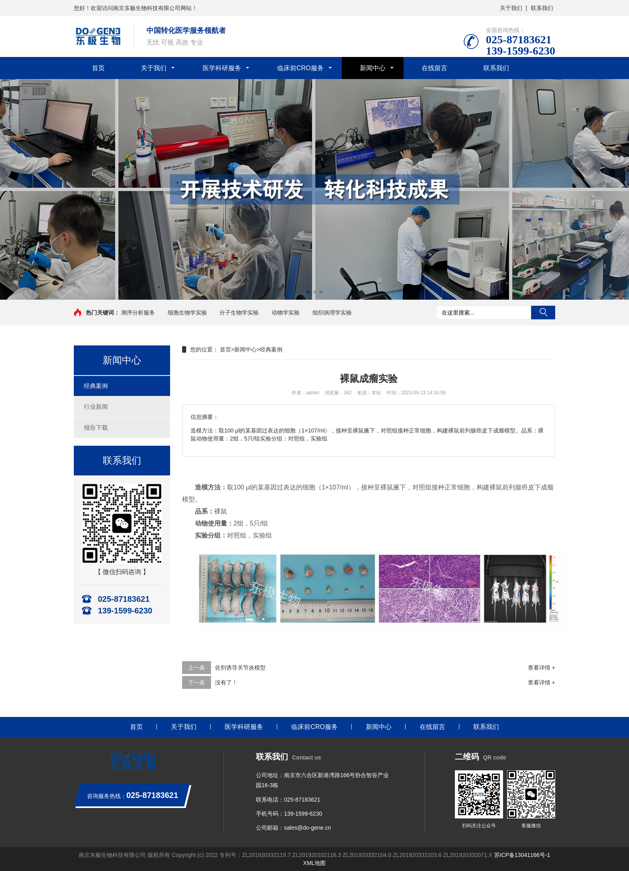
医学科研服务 (222, 68)
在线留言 (434, 68)
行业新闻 (96, 406)
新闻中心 (373, 68)
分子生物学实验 (239, 312)
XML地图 (314, 863)
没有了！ (226, 682)
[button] (308, 292)
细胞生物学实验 (187, 312)
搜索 (543, 312)
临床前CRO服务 (300, 68)
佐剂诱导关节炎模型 (240, 667)
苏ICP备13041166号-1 (522, 855)
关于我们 (511, 8)
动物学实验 (286, 312)
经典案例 (96, 385)
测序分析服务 (138, 312)
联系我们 (542, 8)
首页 (98, 68)
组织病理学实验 (332, 312)
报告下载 (96, 427)
